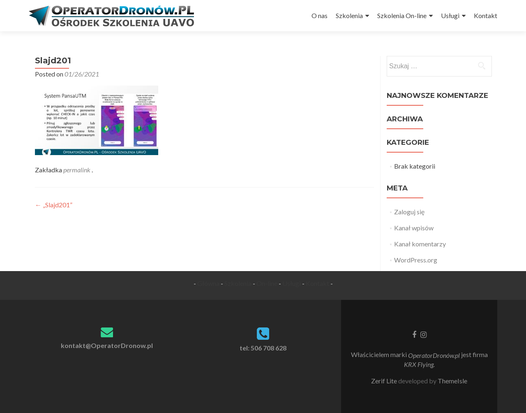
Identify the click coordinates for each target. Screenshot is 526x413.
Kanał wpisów (414, 228)
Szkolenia (349, 15)
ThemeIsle (452, 381)
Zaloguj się (409, 212)
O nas (319, 15)
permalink (77, 170)
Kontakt (485, 15)
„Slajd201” (53, 205)
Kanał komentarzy (420, 244)
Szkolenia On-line (402, 15)
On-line (266, 283)
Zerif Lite (384, 381)
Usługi (450, 15)
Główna (208, 283)
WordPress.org (415, 260)
